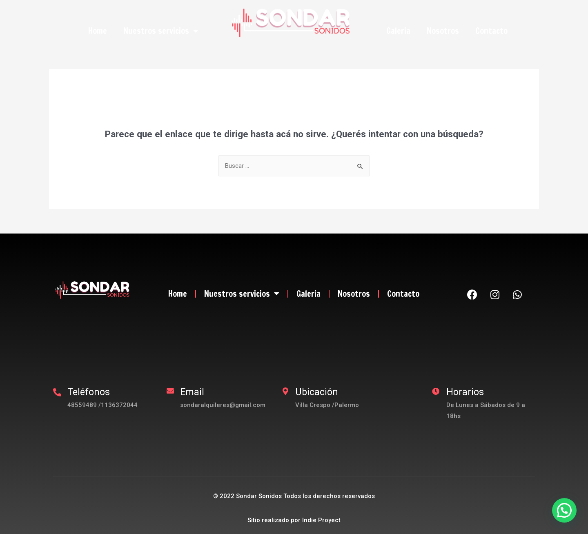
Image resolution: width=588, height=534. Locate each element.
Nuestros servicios (160, 31)
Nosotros (443, 31)
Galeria (398, 31)
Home (97, 31)
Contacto (491, 31)
